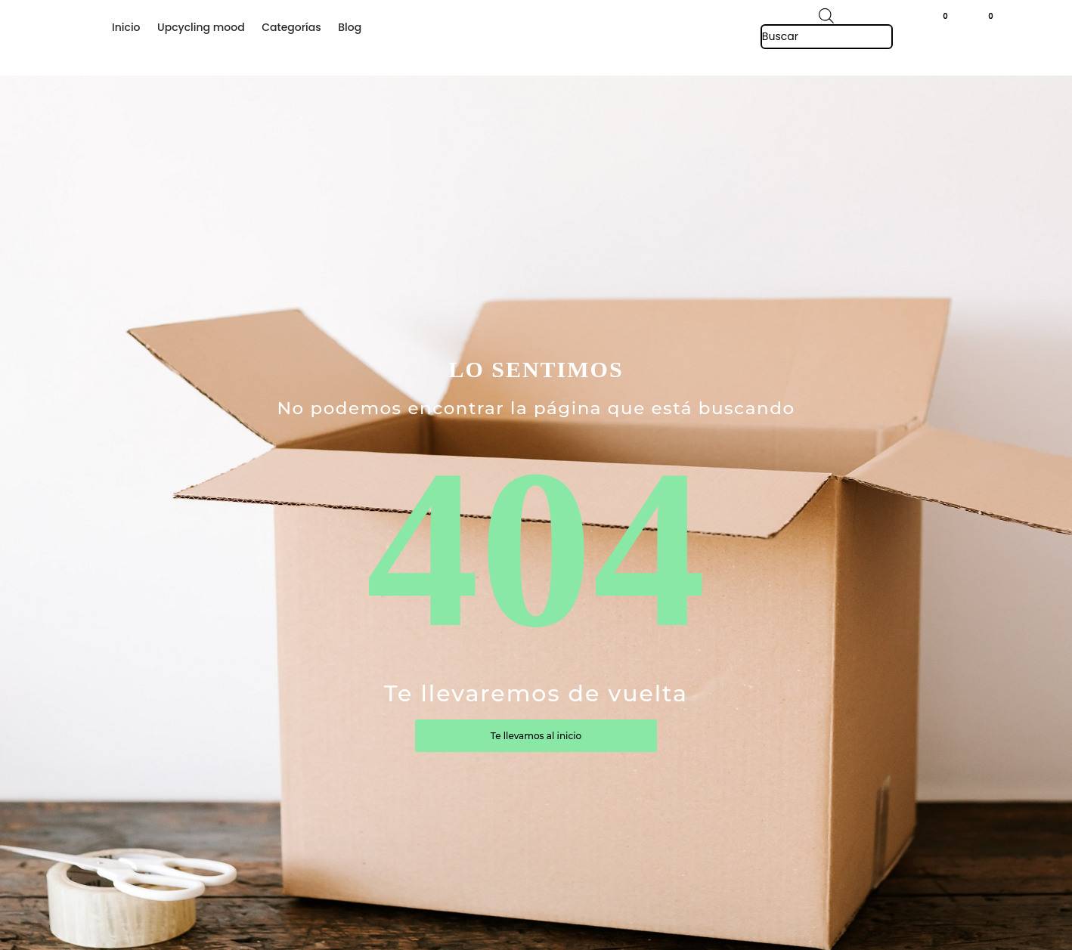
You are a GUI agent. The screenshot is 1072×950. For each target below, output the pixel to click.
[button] (998, 19)
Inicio (126, 27)
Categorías (291, 27)
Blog (349, 27)
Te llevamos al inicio (536, 735)
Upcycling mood (201, 27)
